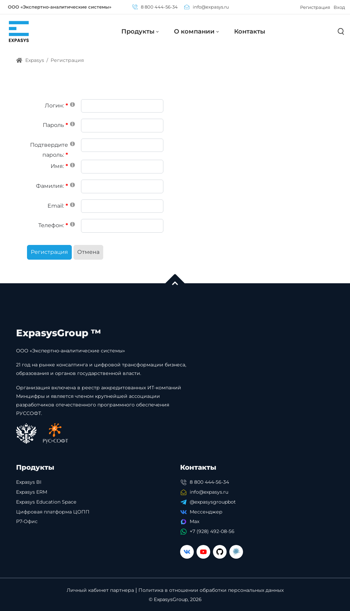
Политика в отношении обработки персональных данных (211, 590)
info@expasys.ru (206, 7)
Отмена (88, 252)
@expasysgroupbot (213, 502)
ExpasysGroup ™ (58, 333)
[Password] (122, 125)
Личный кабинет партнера (100, 590)
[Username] (122, 106)
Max (194, 521)
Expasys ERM (31, 492)
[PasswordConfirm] (122, 145)
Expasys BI (28, 482)
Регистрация (315, 7)
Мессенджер (206, 512)
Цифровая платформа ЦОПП (53, 512)
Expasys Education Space (46, 502)
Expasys (30, 60)
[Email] (122, 206)
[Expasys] (18, 31)
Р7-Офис (27, 521)
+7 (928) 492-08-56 (212, 531)
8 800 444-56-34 (155, 7)
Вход (339, 7)
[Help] (72, 104)
